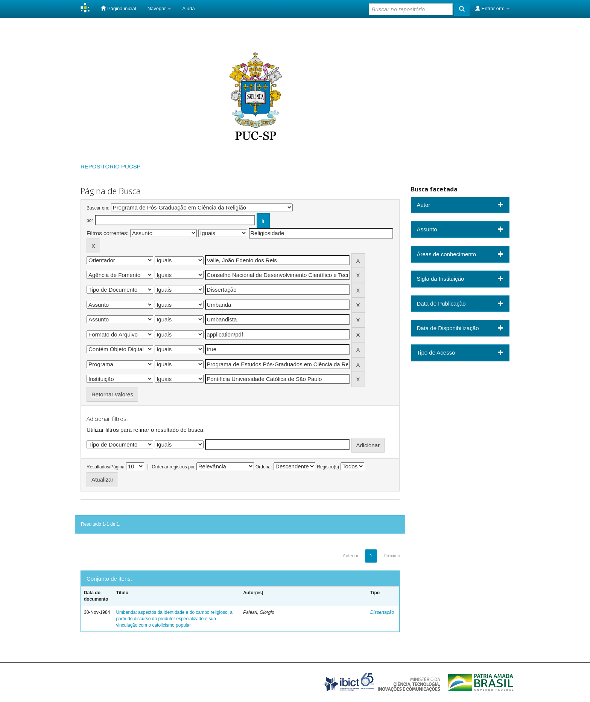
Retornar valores (112, 394)
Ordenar (263, 467)
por (90, 220)
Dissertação (382, 612)
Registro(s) (328, 467)
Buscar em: (98, 208)
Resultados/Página (106, 467)
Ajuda (188, 8)
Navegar (159, 8)
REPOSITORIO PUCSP (111, 166)
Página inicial (118, 8)
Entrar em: (492, 8)
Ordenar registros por (173, 467)
